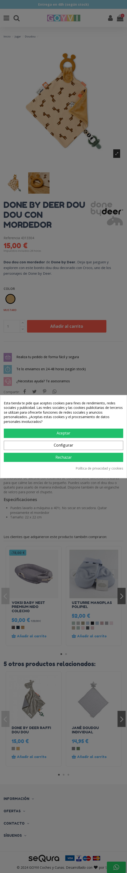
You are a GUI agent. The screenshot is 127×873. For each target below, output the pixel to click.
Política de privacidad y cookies (99, 468)
